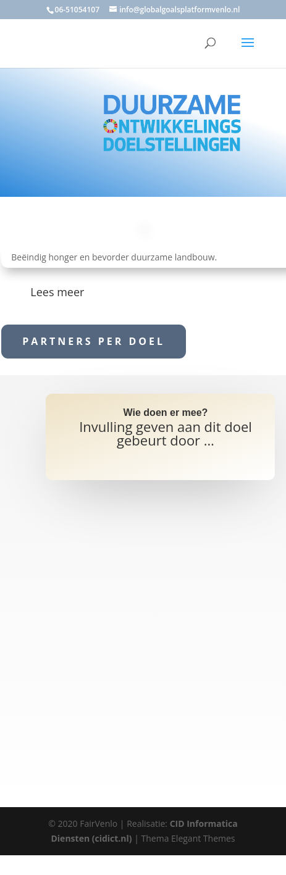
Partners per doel (93, 341)
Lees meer (57, 291)
